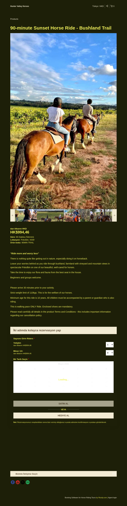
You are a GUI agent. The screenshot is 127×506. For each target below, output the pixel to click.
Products (14, 19)
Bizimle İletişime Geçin (27, 474)
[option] (23, 215)
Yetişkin (55, 344)
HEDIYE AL (63, 415)
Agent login (112, 497)
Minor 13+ (55, 352)
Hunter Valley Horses (19, 6)
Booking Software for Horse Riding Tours (80, 497)
